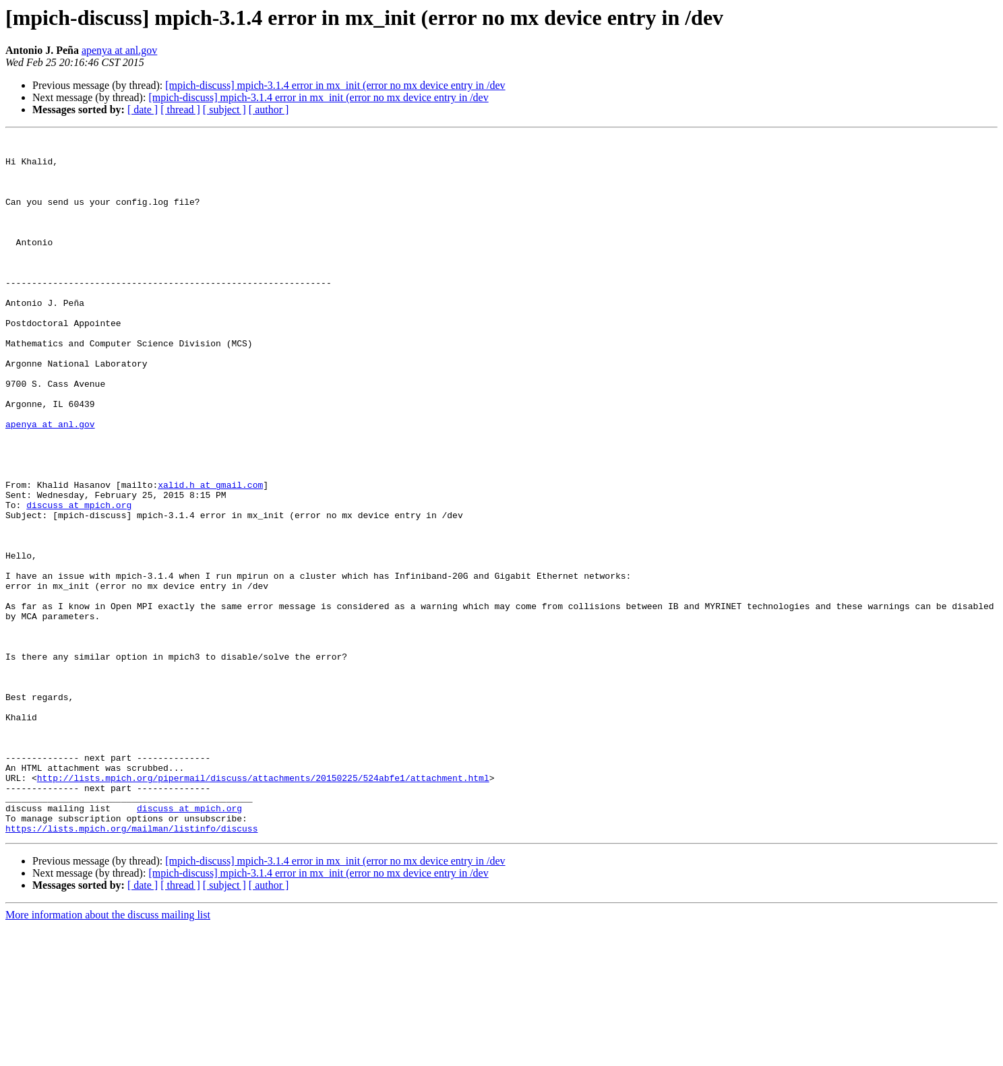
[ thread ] (180, 109)
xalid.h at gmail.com (210, 555)
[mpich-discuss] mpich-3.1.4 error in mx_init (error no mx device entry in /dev (335, 85)
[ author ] (269, 109)
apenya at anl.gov (119, 50)
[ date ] (142, 109)
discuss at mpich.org (78, 579)
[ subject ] (224, 109)
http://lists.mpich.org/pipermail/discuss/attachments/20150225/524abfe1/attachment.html (263, 907)
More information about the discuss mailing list (107, 1054)
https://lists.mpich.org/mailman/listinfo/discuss (131, 968)
